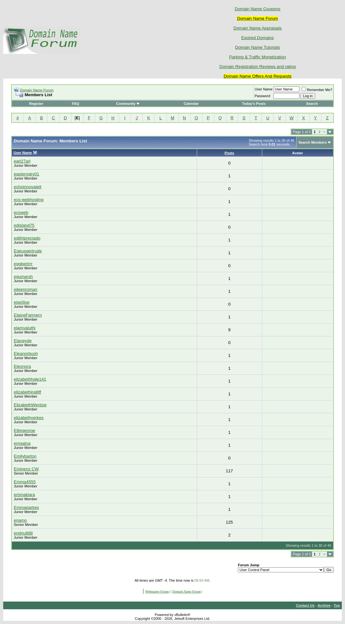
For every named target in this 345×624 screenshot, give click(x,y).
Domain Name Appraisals (257, 28)
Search (312, 103)
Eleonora (22, 366)
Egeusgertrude (28, 251)
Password (262, 96)
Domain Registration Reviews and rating (258, 66)
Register (36, 103)
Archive (324, 605)
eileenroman (25, 289)
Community (128, 103)
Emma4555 (25, 481)
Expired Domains (257, 37)
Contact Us (305, 605)
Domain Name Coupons (257, 8)
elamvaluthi (24, 327)
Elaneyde (23, 340)
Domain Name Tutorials (257, 47)
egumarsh (23, 276)
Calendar (191, 103)
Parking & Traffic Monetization (257, 57)
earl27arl (22, 161)
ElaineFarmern (28, 315)
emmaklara (24, 494)
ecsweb (21, 212)
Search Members (312, 142)
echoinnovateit (27, 186)
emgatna (22, 443)
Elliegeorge (24, 430)
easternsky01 (26, 174)
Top (337, 605)
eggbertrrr (23, 263)
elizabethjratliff (27, 392)
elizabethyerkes (29, 417)
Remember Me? (317, 90)
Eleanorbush (26, 353)
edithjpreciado (27, 238)
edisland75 (24, 225)
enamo (20, 520)
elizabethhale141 (30, 379)
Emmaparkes (26, 507)
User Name (264, 89)
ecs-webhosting (29, 199)
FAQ (75, 103)
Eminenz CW (26, 469)
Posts (229, 153)
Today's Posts (253, 103)
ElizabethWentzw (30, 404)
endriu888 (23, 533)
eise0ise (22, 302)
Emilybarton (25, 456)
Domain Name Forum (37, 90)
